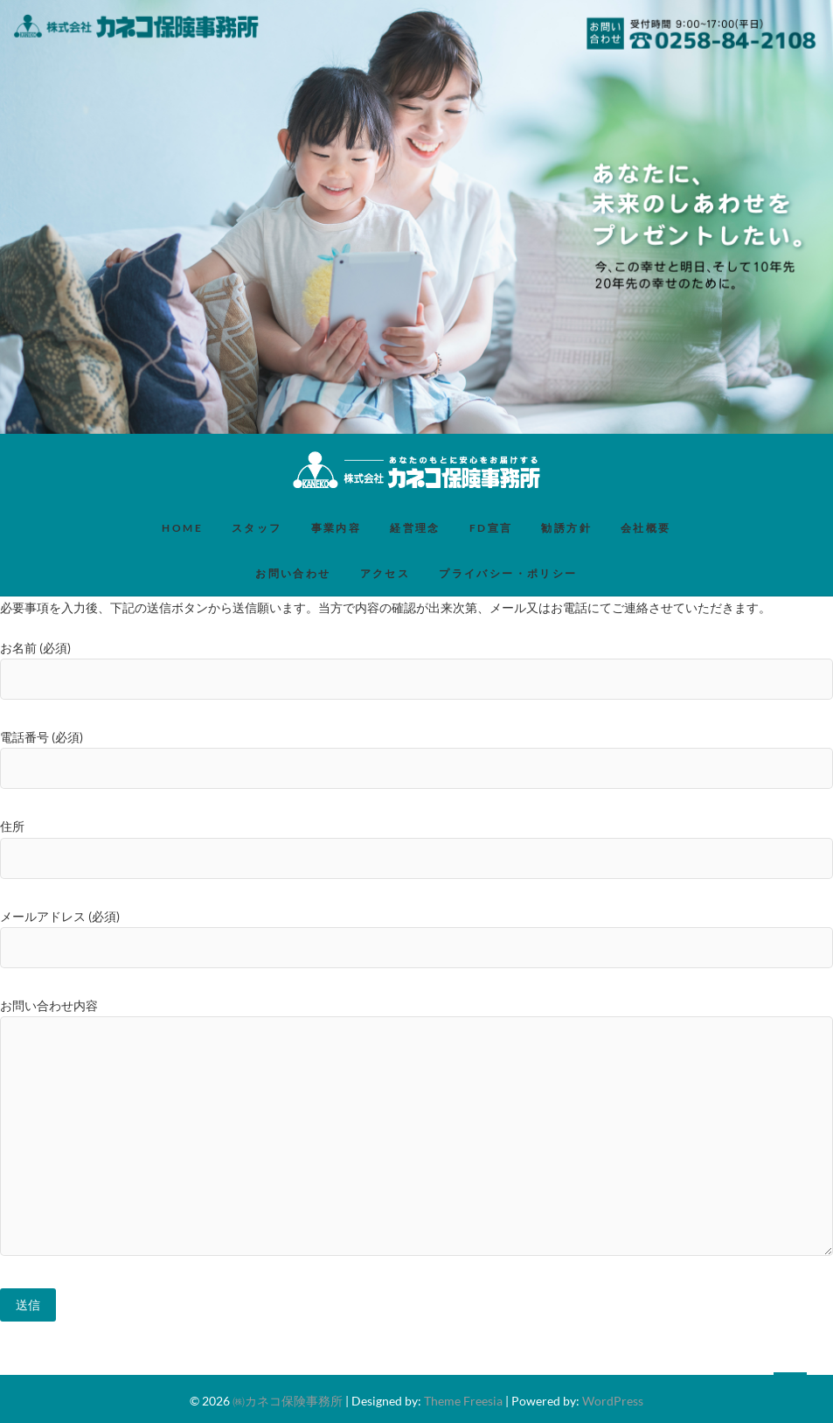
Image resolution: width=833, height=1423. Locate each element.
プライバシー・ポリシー (508, 573)
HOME (182, 527)
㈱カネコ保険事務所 (288, 1400)
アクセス (385, 573)
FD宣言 (491, 527)
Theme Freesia (463, 1400)
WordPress (612, 1400)
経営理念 (415, 527)
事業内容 (336, 527)
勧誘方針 (566, 527)
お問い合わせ (292, 573)
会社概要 (646, 527)
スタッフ (257, 527)
